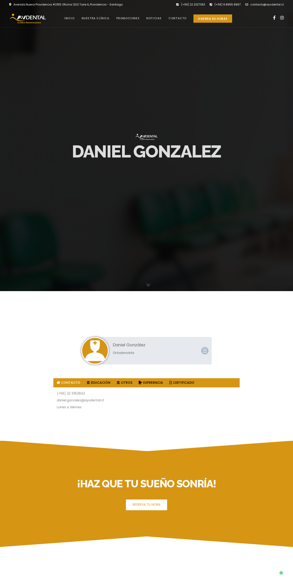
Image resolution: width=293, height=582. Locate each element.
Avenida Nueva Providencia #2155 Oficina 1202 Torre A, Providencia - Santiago (66, 4)
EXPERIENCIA (151, 382)
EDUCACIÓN (98, 382)
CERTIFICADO (181, 382)
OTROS (124, 382)
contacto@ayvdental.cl (264, 4)
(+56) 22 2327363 (190, 4)
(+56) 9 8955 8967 (225, 4)
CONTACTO (68, 382)
